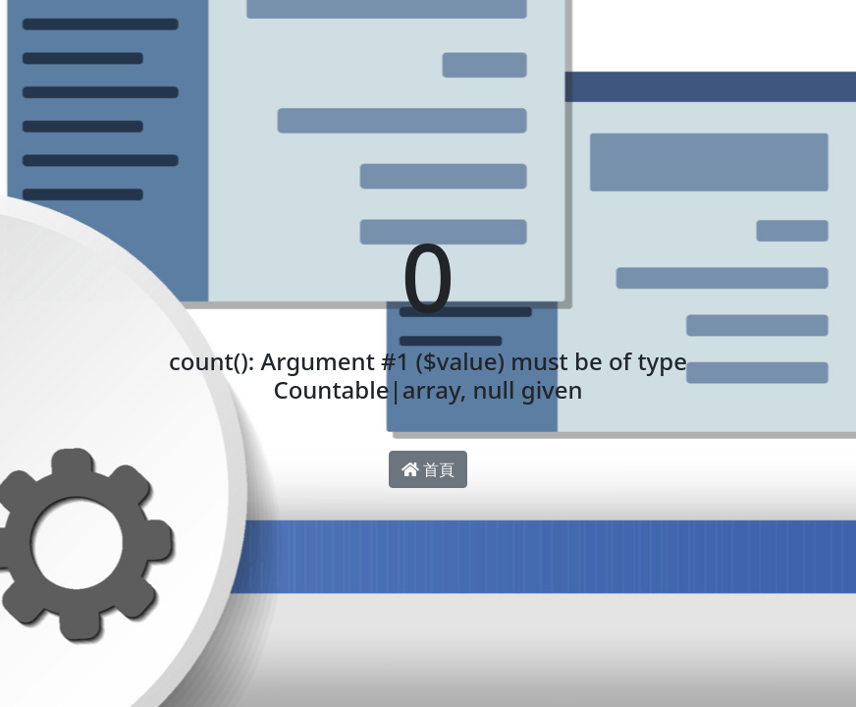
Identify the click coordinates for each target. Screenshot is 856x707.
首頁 (428, 469)
